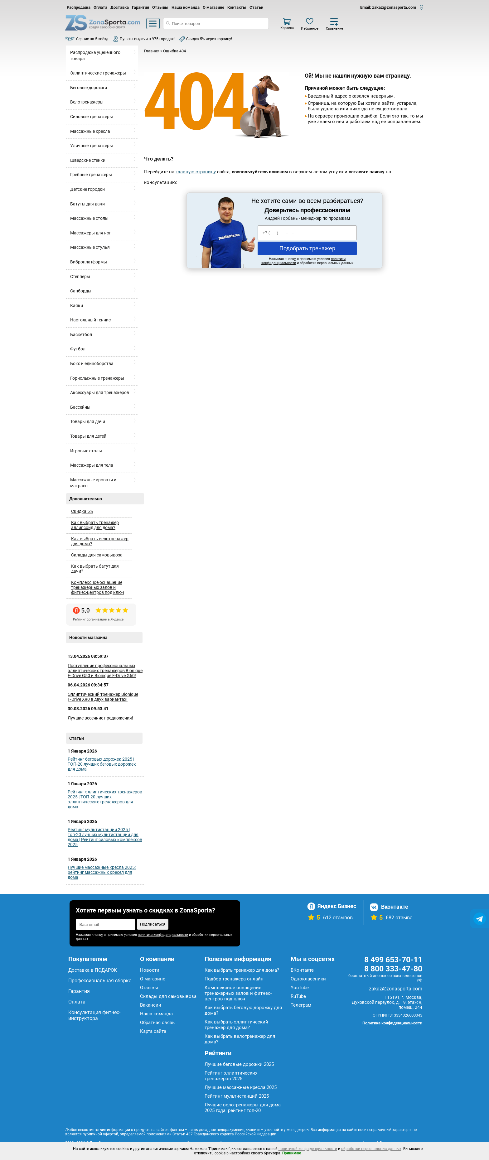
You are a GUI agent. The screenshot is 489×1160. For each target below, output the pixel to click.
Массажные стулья (90, 247)
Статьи (256, 7)
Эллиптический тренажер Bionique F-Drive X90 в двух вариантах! (103, 697)
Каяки (76, 305)
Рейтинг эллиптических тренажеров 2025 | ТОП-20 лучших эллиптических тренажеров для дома (105, 799)
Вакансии (150, 1005)
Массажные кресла (90, 131)
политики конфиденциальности (163, 935)
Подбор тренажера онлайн (234, 979)
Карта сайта (153, 1031)
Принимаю (291, 1153)
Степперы (80, 276)
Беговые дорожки (88, 87)
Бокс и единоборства (92, 363)
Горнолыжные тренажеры (97, 378)
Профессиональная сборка (100, 981)
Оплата (100, 7)
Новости (149, 970)
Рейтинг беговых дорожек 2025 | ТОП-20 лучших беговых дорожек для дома (102, 764)
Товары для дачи (87, 421)
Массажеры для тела (91, 465)
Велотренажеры (87, 101)
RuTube (298, 996)
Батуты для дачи (87, 203)
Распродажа (78, 7)
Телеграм (301, 1005)
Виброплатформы (88, 261)
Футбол (77, 348)
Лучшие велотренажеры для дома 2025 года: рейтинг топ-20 (243, 1107)
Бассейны (80, 407)
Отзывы (160, 7)
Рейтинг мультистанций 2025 (237, 1096)
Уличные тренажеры (91, 145)
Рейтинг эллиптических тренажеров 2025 (231, 1075)
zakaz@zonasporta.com (395, 989)
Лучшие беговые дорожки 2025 (239, 1064)
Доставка (119, 7)
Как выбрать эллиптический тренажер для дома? (236, 1024)
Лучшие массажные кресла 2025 (241, 1087)
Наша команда (186, 7)
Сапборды (80, 290)
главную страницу (196, 172)
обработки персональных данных (371, 1149)
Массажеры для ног (90, 232)
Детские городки (87, 189)
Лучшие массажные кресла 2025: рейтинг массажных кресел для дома (102, 872)
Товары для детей (88, 436)
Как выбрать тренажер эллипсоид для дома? (95, 525)
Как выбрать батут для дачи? (95, 569)
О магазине (213, 7)
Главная (151, 51)
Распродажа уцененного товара (95, 55)
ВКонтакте (302, 970)
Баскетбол (81, 334)
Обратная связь (157, 1022)
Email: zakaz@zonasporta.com (388, 7)
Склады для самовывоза (97, 554)
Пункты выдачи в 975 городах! (147, 39)
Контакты (236, 7)
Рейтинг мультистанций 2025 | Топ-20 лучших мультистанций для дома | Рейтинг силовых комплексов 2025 (105, 837)
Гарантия (140, 7)
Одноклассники (308, 979)
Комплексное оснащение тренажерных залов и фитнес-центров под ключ (97, 587)
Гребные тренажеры (91, 174)
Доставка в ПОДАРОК (92, 970)
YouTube (300, 987)
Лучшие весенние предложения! (100, 717)
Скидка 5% (82, 511)
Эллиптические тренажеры (98, 72)
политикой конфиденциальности (307, 1149)
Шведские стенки (87, 160)
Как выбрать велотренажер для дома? (99, 541)
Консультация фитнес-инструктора (94, 1015)
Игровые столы (86, 450)
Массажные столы (89, 218)
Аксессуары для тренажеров (99, 392)
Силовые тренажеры (91, 116)
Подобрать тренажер (307, 248)
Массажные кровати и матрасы (93, 483)
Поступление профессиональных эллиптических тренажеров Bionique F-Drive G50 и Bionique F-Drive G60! (105, 670)
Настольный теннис (90, 319)
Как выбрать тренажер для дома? (242, 970)
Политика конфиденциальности (392, 1023)
